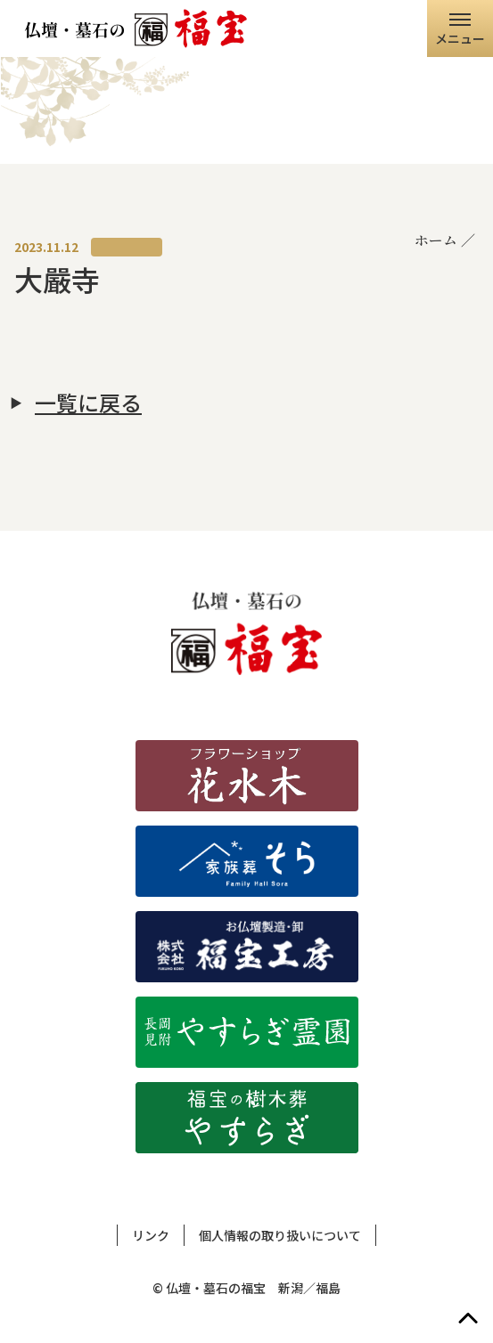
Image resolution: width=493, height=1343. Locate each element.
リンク (150, 1235)
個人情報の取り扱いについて (280, 1235)
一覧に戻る (88, 402)
